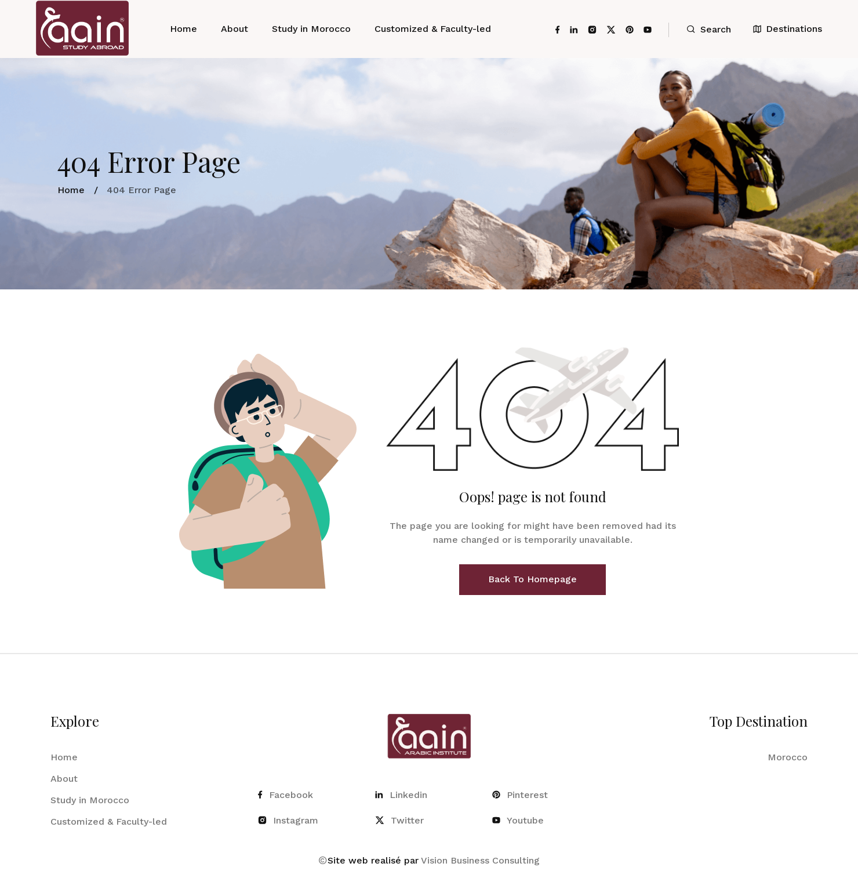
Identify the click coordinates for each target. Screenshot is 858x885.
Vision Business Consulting (480, 860)
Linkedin (401, 794)
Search (708, 29)
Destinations (787, 28)
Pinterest (520, 794)
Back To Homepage (532, 579)
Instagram (288, 820)
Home (183, 28)
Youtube (518, 820)
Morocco (788, 757)
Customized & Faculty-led (433, 28)
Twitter (399, 820)
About (234, 28)
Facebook (285, 794)
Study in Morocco (311, 28)
